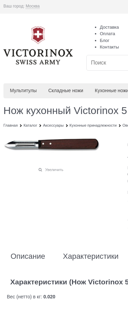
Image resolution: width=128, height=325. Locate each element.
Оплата (107, 33)
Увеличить (54, 170)
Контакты (109, 47)
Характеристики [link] (90, 256)
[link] (33, 6)
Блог (105, 40)
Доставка (109, 27)
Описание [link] (28, 256)
